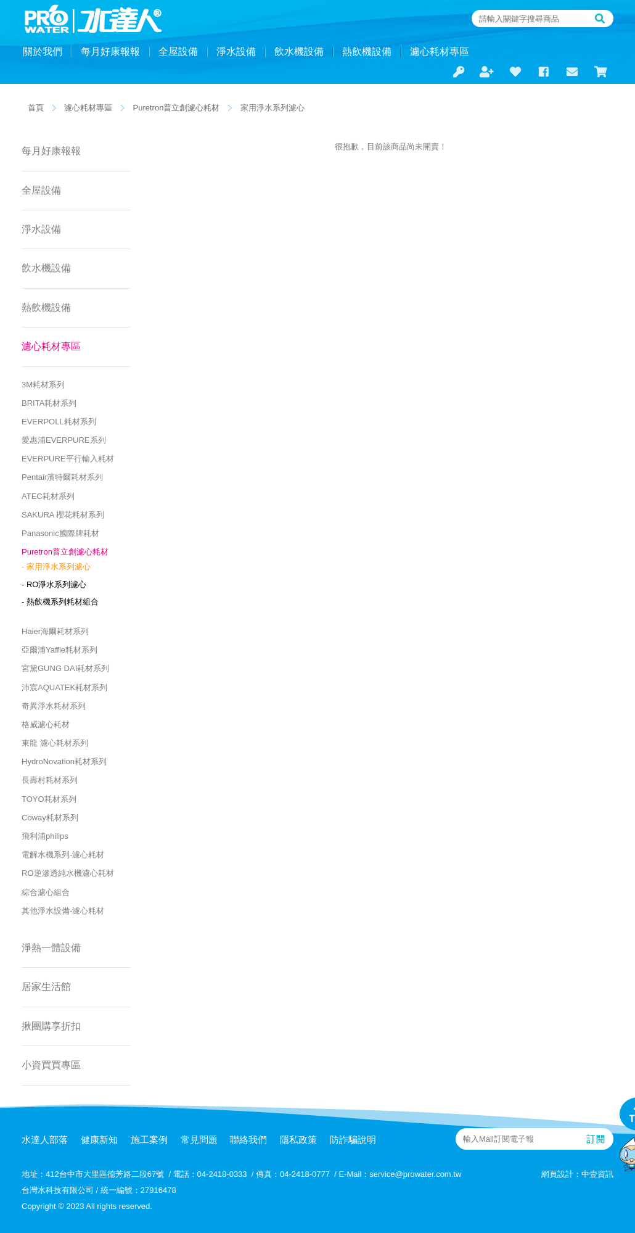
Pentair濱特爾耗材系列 (62, 477)
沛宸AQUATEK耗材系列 (64, 687)
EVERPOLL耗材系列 (59, 421)
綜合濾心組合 (46, 892)
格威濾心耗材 (46, 724)
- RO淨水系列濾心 (54, 584)
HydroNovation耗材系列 (64, 761)
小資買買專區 (51, 1065)
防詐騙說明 (353, 1139)
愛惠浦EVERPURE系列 (64, 440)
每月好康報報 (110, 51)
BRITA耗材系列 (49, 403)
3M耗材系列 (43, 384)
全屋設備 (178, 51)
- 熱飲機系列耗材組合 (60, 601)
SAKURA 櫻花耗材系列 (63, 514)
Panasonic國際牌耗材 (60, 533)
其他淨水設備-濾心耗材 (63, 910)
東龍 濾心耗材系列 (55, 743)
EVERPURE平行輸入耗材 (68, 458)
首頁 (36, 107)
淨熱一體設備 (51, 947)
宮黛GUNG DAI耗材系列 (65, 668)
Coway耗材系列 (50, 817)
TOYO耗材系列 (49, 799)
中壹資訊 (597, 1174)
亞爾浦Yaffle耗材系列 (59, 649)
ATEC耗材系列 (48, 496)
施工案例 (149, 1139)
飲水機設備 (299, 51)
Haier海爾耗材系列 (55, 631)
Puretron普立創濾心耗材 (176, 107)
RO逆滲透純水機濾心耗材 (68, 873)
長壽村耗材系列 (50, 780)
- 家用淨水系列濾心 (56, 566)
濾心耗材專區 (439, 51)
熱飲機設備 (366, 51)
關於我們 (42, 51)
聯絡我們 (248, 1139)
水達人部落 (45, 1139)
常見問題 (199, 1139)
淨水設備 (236, 51)
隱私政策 (298, 1139)
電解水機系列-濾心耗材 (63, 854)
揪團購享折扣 (51, 1026)
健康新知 (99, 1139)
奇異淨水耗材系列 (54, 706)
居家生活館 (46, 986)
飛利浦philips (45, 836)
